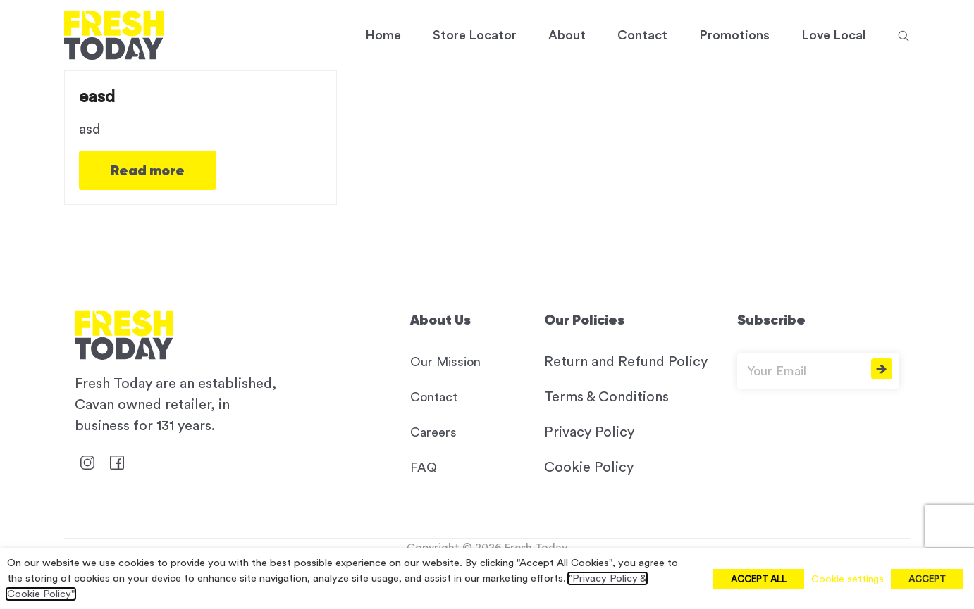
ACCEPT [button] (927, 579)
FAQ (423, 467)
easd (97, 97)
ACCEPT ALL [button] (759, 579)
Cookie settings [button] (847, 579)
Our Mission (445, 362)
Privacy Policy (589, 432)
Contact (433, 397)
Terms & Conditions (606, 397)
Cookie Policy (589, 467)
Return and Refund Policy (626, 362)
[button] (903, 35)
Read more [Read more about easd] (148, 170)
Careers (433, 432)
